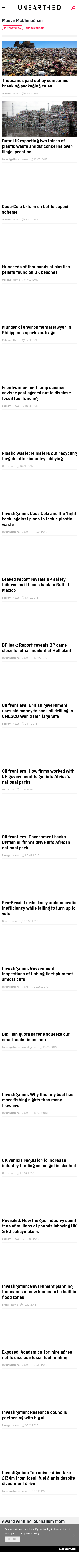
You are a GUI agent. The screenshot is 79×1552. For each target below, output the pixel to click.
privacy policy (31, 1533)
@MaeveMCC (13, 28)
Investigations (10, 159)
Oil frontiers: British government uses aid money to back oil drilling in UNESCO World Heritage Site (37, 711)
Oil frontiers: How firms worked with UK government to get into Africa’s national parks (38, 777)
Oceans (6, 93)
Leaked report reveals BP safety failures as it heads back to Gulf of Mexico (35, 585)
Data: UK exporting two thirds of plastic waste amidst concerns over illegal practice (37, 146)
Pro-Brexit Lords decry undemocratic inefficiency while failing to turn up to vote (39, 908)
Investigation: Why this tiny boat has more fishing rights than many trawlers (38, 1100)
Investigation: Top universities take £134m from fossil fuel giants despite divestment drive (38, 1478)
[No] (74, 1535)
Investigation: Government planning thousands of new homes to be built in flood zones (39, 1292)
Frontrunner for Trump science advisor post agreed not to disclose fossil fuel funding (36, 393)
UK (3, 466)
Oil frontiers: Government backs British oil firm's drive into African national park (36, 842)
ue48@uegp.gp (35, 27)
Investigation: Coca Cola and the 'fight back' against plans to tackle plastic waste (39, 519)
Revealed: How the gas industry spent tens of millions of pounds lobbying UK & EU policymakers (39, 1226)
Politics (6, 340)
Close (12, 1539)
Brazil (5, 1304)
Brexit (5, 921)
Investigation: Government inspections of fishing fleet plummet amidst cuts (37, 974)
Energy (6, 406)
